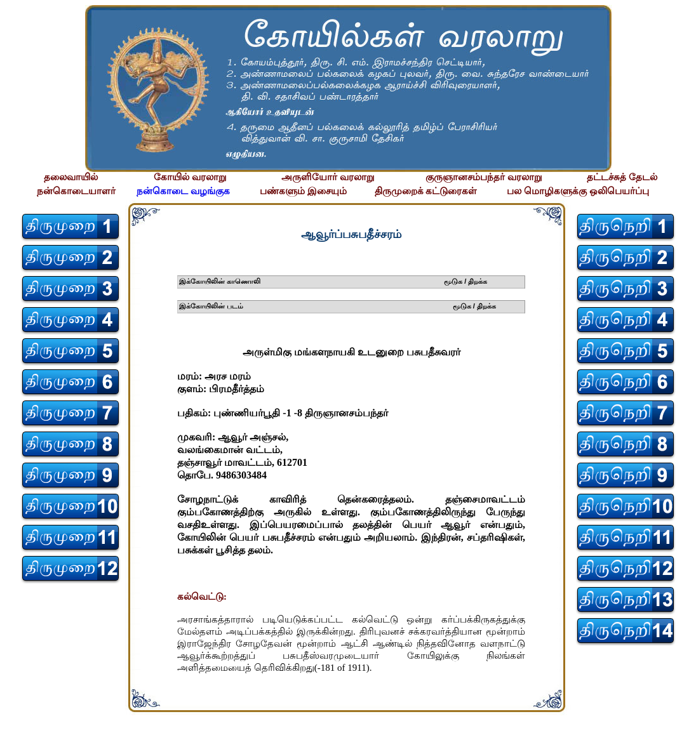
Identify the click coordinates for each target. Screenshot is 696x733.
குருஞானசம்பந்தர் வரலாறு (483, 177)
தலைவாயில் (71, 177)
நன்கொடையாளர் (76, 191)
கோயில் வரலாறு (190, 177)
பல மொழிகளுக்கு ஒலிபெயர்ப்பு (578, 191)
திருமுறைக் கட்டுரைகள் (426, 191)
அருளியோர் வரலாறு (328, 177)
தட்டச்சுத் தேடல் (622, 177)
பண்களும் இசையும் (303, 191)
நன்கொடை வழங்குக (183, 191)
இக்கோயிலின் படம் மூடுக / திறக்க (337, 306)
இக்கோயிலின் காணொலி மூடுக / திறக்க (333, 281)
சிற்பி (17, 720)
